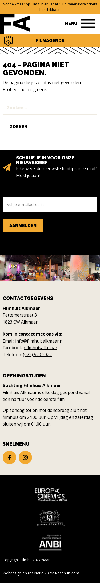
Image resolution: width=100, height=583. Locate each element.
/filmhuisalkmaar (40, 348)
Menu (71, 23)
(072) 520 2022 (37, 355)
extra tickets (87, 4)
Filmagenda (50, 40)
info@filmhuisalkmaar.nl (39, 341)
